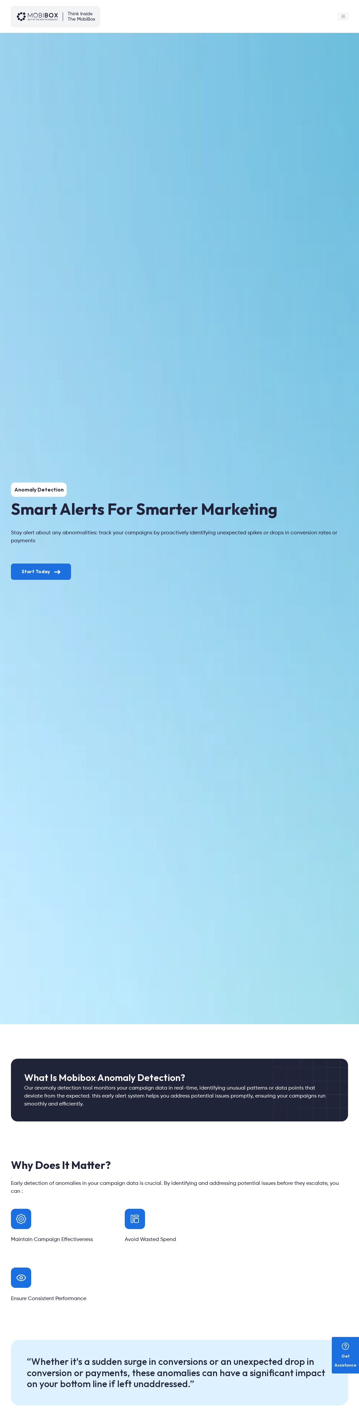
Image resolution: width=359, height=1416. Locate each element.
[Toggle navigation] (343, 16)
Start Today (41, 572)
